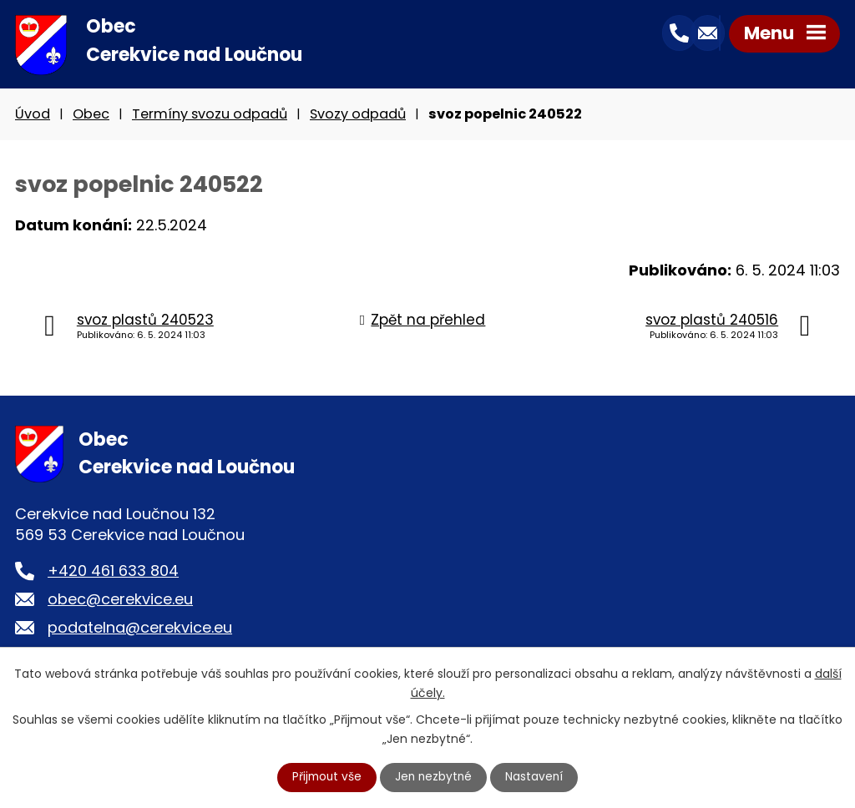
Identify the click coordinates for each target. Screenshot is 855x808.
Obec (91, 115)
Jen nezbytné (434, 777)
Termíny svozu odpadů (209, 115)
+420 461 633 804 (113, 572)
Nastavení (537, 777)
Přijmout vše (326, 777)
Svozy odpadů (358, 115)
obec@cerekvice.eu (120, 600)
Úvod (32, 115)
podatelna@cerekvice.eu (140, 629)
